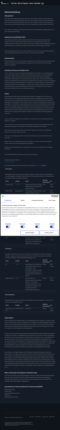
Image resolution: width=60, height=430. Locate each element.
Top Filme (14, 3)
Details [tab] (22, 200)
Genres (31, 3)
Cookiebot (38, 165)
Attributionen (38, 416)
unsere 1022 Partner (11, 207)
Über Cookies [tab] (52, 200)
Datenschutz (52, 416)
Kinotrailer (37, 3)
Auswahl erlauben (29, 232)
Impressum (31, 416)
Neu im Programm (23, 3)
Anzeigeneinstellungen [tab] (37, 200)
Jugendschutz (45, 416)
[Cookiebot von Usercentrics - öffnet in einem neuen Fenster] (52, 196)
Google (17, 237)
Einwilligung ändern (9, 161)
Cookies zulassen (49, 232)
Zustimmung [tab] (8, 200)
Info (42, 3)
